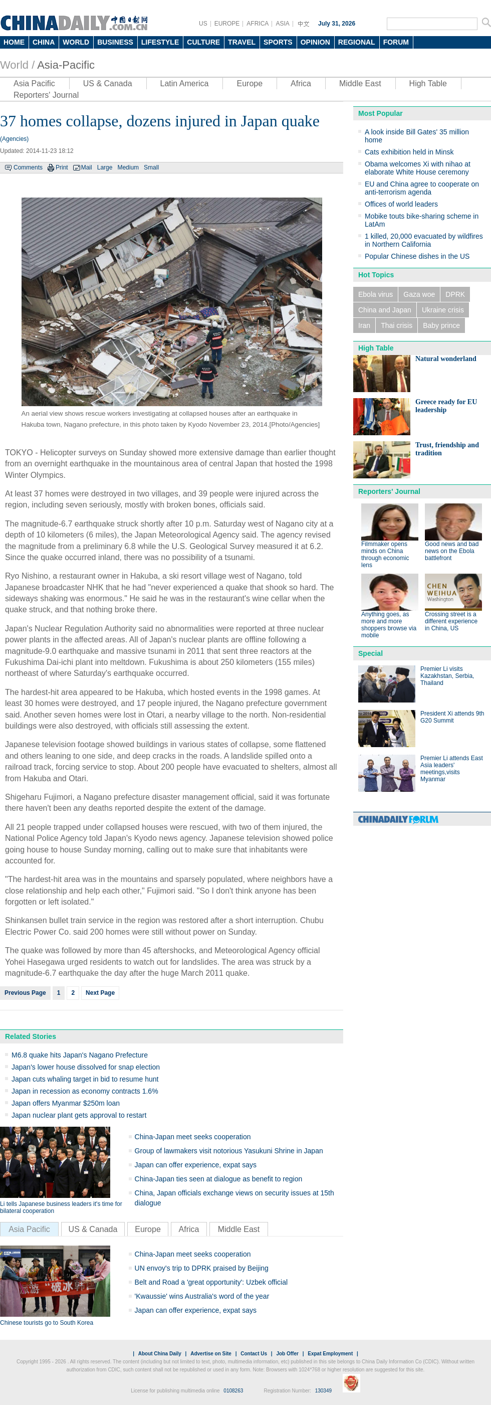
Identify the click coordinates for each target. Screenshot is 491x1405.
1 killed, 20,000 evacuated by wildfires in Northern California (424, 240)
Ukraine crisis (443, 310)
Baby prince (441, 325)
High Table (428, 83)
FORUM (396, 42)
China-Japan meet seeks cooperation (193, 1137)
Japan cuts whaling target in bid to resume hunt (85, 1079)
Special (370, 653)
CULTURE (203, 42)
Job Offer (287, 1353)
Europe (249, 83)
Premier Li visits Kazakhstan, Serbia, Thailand (447, 675)
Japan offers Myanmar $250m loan (66, 1103)
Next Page (100, 992)
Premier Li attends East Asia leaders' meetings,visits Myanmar (451, 769)
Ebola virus (375, 294)
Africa (301, 83)
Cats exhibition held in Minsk (409, 152)
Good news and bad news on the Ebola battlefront (451, 551)
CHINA (44, 42)
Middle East (360, 83)
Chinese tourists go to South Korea (46, 1322)
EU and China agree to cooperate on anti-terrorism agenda (422, 188)
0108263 (233, 1390)
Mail (86, 167)
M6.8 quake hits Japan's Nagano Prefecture (80, 1055)
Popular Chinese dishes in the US (417, 256)
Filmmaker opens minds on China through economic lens (385, 555)
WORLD (76, 42)
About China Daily (159, 1353)
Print (62, 167)
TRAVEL (242, 42)
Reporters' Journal (46, 95)
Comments (28, 167)
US (203, 23)
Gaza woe (419, 294)
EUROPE (227, 23)
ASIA (282, 23)
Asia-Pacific (66, 65)
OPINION (315, 42)
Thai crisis (396, 325)
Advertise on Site (210, 1353)
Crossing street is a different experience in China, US (451, 621)
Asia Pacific (34, 83)
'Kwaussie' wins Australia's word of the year (202, 1296)
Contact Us (253, 1353)
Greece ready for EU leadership (446, 406)
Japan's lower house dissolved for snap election (86, 1067)
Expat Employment (330, 1353)
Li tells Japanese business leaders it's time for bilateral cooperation (61, 1207)
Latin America (184, 83)
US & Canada (107, 83)
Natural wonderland (445, 359)
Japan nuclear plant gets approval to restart (79, 1115)
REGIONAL (356, 42)
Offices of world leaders (401, 204)
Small (151, 167)
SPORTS (278, 42)
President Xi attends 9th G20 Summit (452, 717)
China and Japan (384, 310)
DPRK (455, 294)
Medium (128, 167)
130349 (323, 1390)
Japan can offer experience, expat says (196, 1165)
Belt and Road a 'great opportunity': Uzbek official (211, 1282)
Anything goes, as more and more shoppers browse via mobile (388, 625)
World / (17, 65)
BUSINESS (115, 42)
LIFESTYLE (160, 42)
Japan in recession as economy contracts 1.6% (85, 1091)
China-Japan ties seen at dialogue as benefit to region (219, 1179)
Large (105, 167)
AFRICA (258, 23)
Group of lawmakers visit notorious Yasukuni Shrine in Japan (229, 1151)
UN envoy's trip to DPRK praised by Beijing (202, 1268)
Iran (364, 325)
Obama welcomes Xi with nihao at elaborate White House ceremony (417, 168)
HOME (14, 42)
